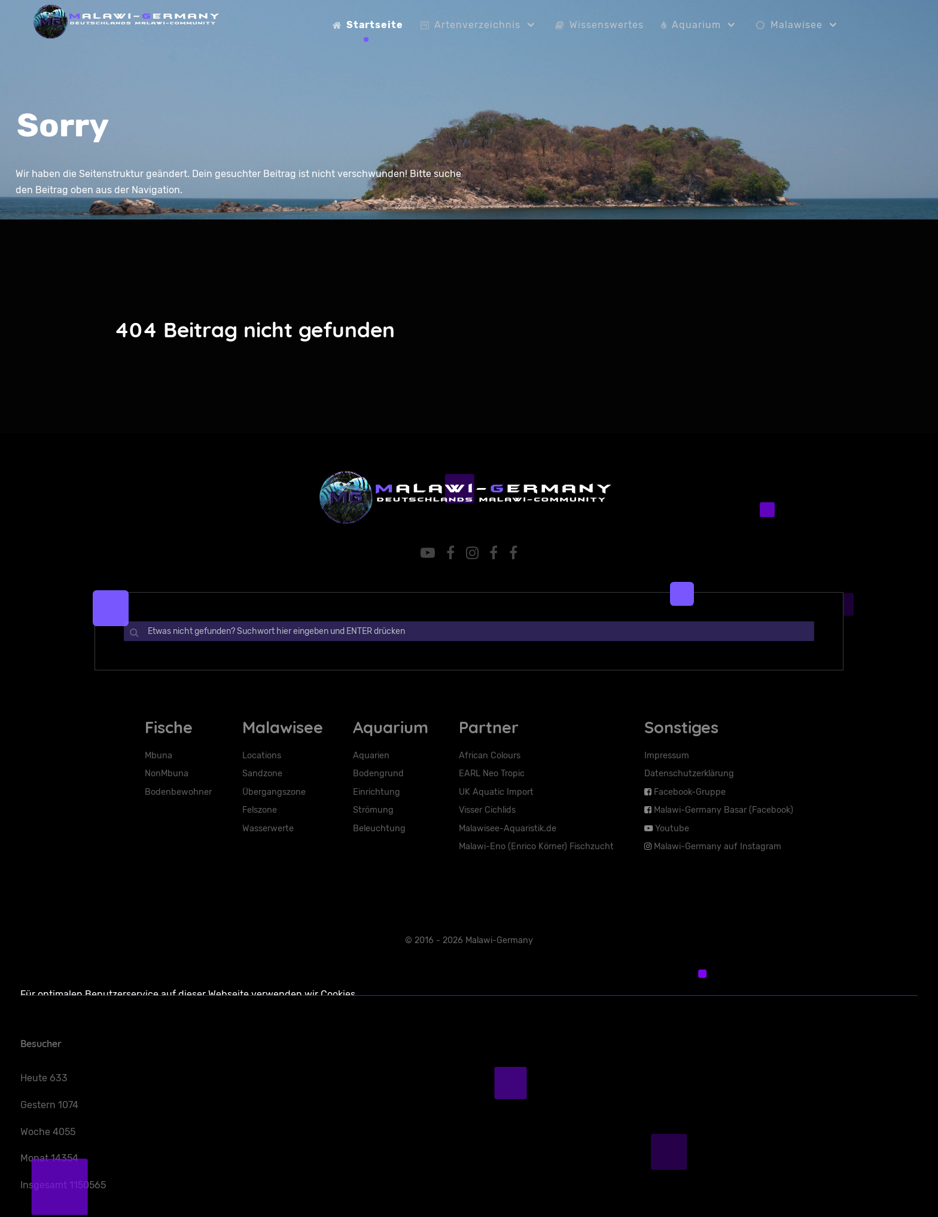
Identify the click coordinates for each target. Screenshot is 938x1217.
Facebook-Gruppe (690, 792)
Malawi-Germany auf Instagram (717, 846)
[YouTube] (430, 553)
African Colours (489, 756)
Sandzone (262, 773)
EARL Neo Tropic (492, 773)
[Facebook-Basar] (513, 553)
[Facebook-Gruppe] (452, 553)
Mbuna (158, 756)
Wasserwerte (268, 828)
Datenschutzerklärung (689, 773)
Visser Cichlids (487, 810)
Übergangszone (274, 792)
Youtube (672, 828)
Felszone (259, 810)
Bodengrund (378, 773)
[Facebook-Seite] (495, 553)
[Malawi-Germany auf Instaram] (474, 553)
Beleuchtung (379, 828)
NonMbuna (166, 773)
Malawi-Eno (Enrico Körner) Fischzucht (536, 846)
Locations (261, 756)
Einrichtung (376, 792)
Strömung (373, 810)
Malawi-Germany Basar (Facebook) (723, 810)
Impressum (666, 756)
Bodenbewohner (178, 792)
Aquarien (371, 756)
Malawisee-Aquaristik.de (507, 828)
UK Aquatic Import (496, 792)
